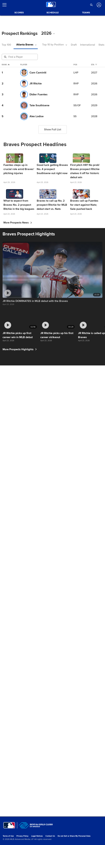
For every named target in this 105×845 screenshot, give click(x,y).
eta (94, 65)
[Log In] (98, 5)
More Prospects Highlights (20, 808)
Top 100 (6, 44)
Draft (76, 44)
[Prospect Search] (20, 57)
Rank (6, 65)
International (89, 44)
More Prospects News (17, 241)
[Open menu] (5, 4)
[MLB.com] (9, 834)
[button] (91, 4)
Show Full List (52, 129)
